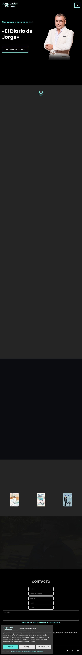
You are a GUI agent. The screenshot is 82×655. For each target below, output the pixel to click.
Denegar (27, 647)
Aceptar (10, 647)
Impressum (40, 651)
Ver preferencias (43, 647)
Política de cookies (16, 651)
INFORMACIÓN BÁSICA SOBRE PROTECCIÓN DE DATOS (41, 622)
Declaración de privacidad (29, 651)
